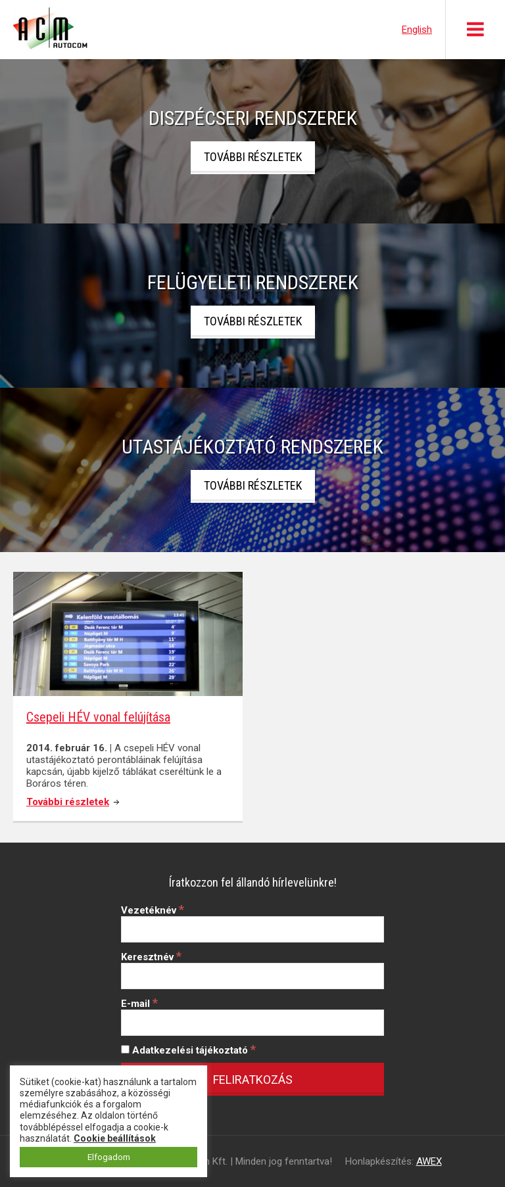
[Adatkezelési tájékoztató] (125, 1049)
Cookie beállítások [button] (115, 1138)
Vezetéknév (152, 910)
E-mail (139, 1004)
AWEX (429, 1161)
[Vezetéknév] (252, 929)
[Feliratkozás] (252, 1079)
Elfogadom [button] (108, 1157)
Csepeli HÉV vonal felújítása (98, 717)
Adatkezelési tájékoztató (188, 1050)
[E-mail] (252, 1023)
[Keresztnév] (252, 976)
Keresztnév (151, 957)
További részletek (253, 157)
